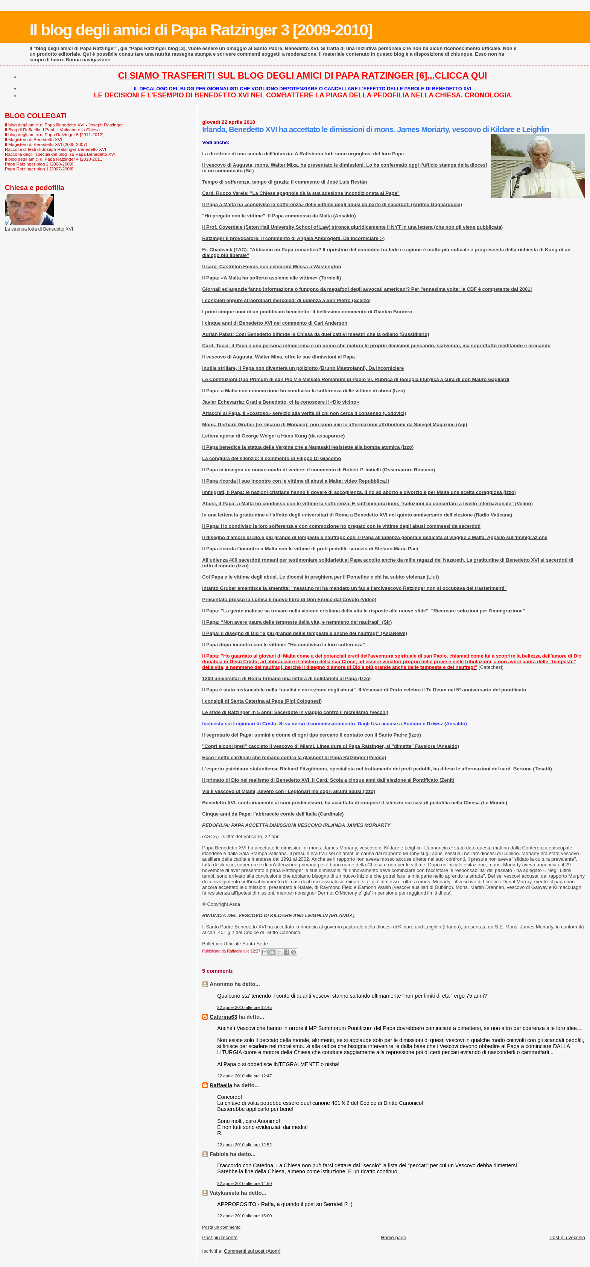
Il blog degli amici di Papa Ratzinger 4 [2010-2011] (54, 158)
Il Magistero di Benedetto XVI (33, 139)
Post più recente (219, 1237)
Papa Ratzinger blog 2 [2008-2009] (39, 163)
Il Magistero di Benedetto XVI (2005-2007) (46, 144)
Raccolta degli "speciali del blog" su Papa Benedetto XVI (60, 154)
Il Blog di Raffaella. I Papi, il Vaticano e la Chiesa (52, 129)
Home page (393, 1237)
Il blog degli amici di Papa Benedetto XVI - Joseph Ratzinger (64, 124)
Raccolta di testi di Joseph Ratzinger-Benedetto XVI (55, 149)
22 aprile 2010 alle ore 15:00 (244, 1216)
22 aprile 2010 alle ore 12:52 (244, 1144)
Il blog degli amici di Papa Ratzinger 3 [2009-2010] (200, 30)
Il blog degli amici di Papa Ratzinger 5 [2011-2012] (54, 134)
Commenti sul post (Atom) (252, 1251)
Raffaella (221, 1085)
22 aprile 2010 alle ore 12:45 (244, 1007)
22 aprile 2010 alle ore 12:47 (244, 1076)
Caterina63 (223, 1017)
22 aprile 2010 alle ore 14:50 (244, 1183)
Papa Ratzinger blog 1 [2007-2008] (39, 168)
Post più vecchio (567, 1237)
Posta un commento (221, 1227)
